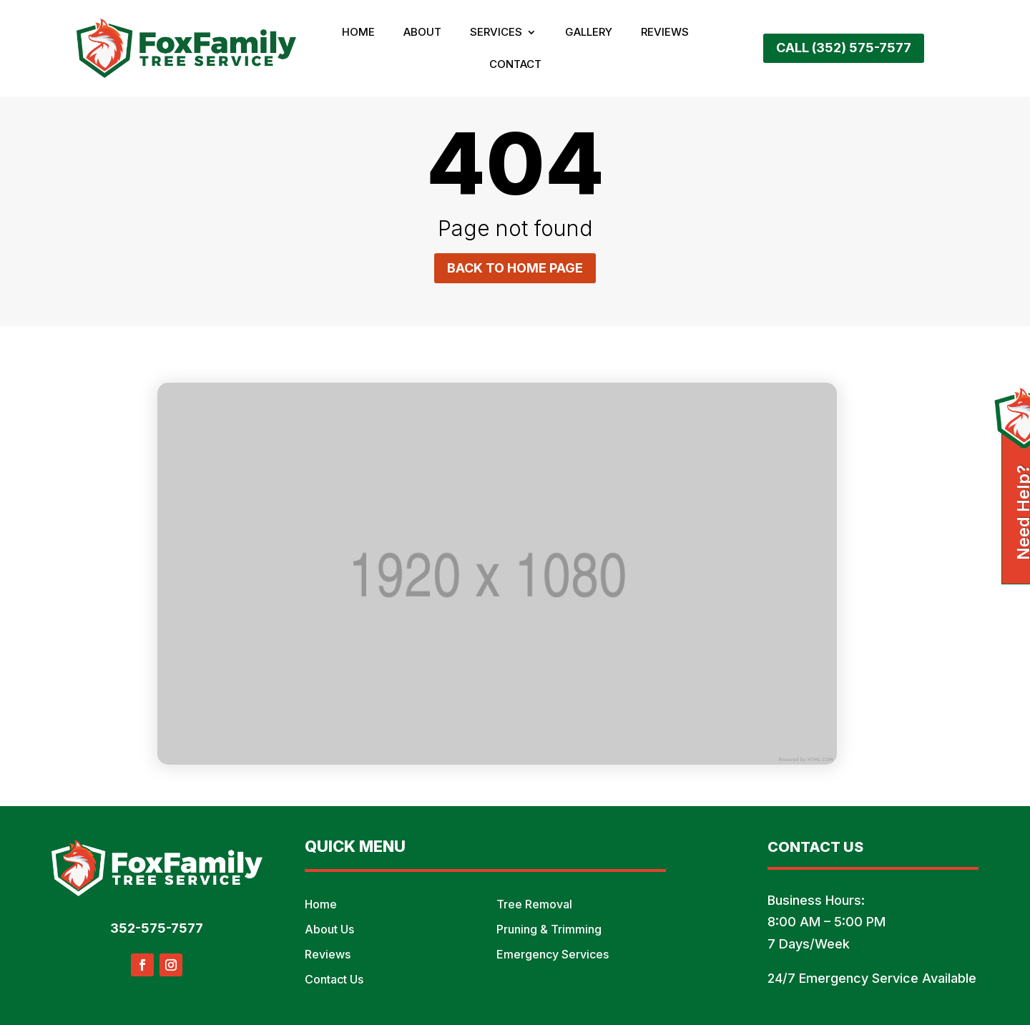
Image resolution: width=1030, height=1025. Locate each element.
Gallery (588, 33)
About (422, 33)
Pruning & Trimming (549, 929)
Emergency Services (552, 954)
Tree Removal (534, 904)
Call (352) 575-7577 (843, 47)
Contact (515, 65)
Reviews (665, 33)
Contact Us (334, 979)
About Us (329, 929)
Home (358, 33)
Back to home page (515, 267)
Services (496, 33)
